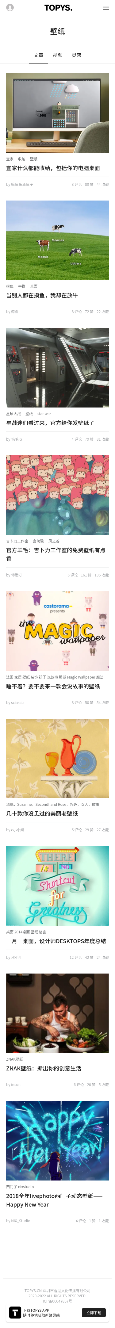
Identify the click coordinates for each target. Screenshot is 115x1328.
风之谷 (53, 540)
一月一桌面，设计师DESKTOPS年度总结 (56, 941)
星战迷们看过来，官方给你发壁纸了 (50, 423)
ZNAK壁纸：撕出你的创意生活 (43, 1068)
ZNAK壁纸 (14, 1059)
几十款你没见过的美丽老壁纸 (42, 813)
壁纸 (33, 158)
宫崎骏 (38, 540)
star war (44, 413)
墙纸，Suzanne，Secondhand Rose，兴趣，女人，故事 (52, 804)
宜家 (9, 158)
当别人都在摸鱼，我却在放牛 (42, 295)
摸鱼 (9, 286)
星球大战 (13, 413)
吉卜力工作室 (17, 540)
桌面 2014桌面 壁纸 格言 (26, 931)
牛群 (21, 286)
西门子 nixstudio (20, 1186)
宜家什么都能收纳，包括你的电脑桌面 (53, 168)
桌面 (33, 286)
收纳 (21, 158)
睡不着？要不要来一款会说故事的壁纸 (53, 686)
